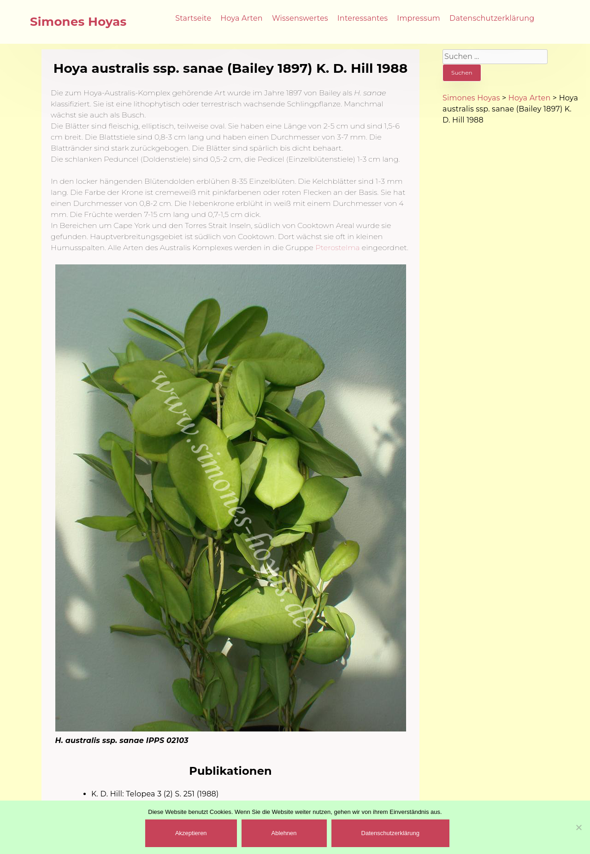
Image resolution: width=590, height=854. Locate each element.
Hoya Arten (241, 18)
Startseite (193, 18)
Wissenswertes (300, 18)
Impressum (418, 18)
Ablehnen (284, 833)
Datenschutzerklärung (491, 18)
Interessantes (362, 18)
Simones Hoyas (78, 21)
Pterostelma (337, 247)
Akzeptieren (191, 833)
